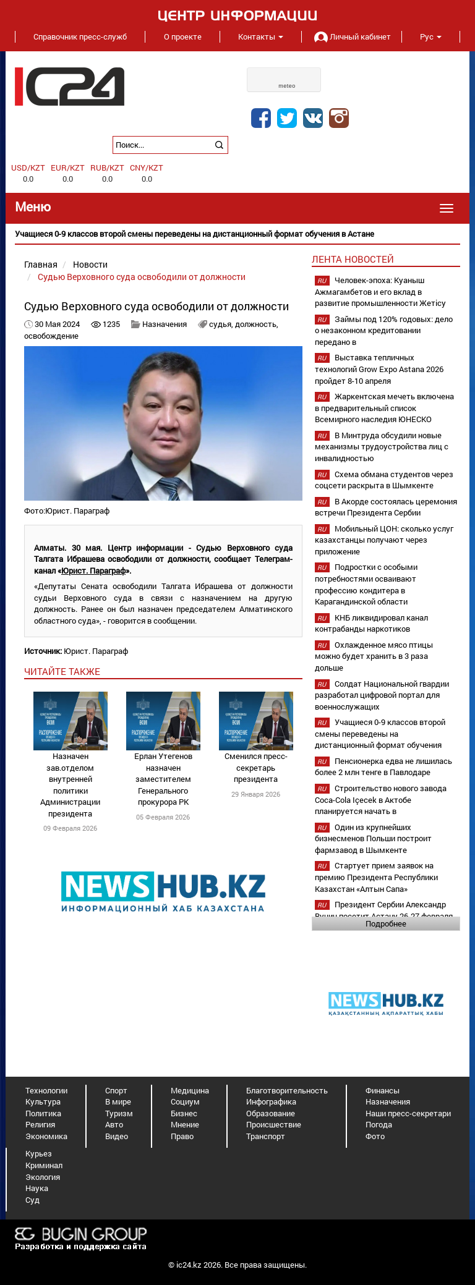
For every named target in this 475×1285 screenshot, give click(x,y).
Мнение (185, 1124)
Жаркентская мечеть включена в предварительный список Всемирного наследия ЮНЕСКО (384, 408)
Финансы (383, 1090)
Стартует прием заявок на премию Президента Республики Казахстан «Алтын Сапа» (376, 877)
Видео (116, 1136)
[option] (237, 234)
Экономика (46, 1136)
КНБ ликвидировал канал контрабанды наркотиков (371, 623)
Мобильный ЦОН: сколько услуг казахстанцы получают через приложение (384, 540)
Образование (270, 1113)
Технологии (46, 1090)
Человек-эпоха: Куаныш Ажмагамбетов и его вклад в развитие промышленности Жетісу (380, 291)
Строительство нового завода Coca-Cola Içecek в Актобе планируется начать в (381, 799)
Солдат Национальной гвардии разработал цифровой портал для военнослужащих (382, 695)
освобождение (51, 335)
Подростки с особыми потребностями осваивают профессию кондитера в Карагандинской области (366, 584)
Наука (36, 1188)
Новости (90, 264)
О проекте (183, 36)
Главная (41, 264)
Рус (431, 36)
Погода (379, 1124)
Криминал (43, 1165)
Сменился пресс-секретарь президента (256, 767)
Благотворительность (287, 1090)
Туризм (119, 1113)
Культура (43, 1101)
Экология (42, 1176)
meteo (287, 86)
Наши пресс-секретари (408, 1113)
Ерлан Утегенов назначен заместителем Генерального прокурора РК (163, 778)
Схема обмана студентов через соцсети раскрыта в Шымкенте (384, 480)
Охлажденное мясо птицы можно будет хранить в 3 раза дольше (374, 656)
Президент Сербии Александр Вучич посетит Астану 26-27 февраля (384, 910)
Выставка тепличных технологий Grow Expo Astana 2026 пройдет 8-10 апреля (379, 369)
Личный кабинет (351, 36)
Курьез (38, 1153)
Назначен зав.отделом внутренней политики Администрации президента (70, 784)
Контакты (260, 36)
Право (182, 1136)
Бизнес (184, 1113)
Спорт (116, 1090)
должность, (256, 323)
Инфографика (271, 1101)
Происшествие (273, 1124)
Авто (114, 1124)
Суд (32, 1199)
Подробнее (386, 923)
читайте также (62, 671)
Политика (43, 1113)
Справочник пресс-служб (80, 36)
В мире (118, 1101)
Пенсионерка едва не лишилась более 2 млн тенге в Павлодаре (383, 766)
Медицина (190, 1090)
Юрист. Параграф (96, 650)
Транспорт (265, 1136)
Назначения (164, 323)
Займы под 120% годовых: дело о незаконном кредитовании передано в (384, 330)
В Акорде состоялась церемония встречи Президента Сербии (386, 507)
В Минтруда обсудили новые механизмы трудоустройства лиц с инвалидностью (381, 447)
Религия (40, 1124)
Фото (375, 1136)
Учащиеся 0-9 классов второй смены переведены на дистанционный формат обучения (380, 733)
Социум (185, 1101)
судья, (222, 323)
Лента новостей (353, 259)
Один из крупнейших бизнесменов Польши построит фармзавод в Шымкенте (373, 838)
